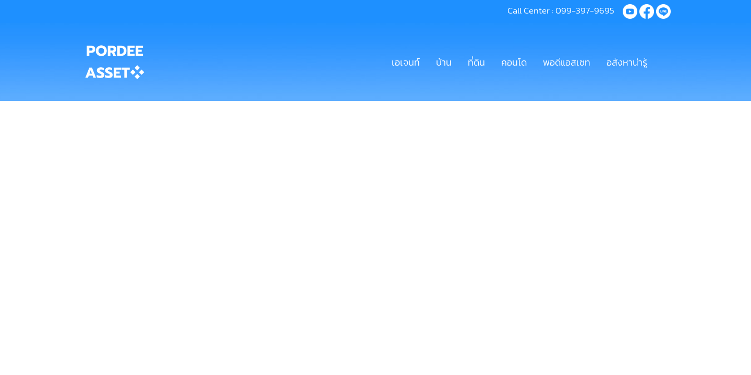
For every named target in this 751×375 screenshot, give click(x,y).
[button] (664, 62)
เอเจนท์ (406, 62)
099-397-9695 (584, 10)
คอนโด (514, 62)
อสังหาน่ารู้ (627, 62)
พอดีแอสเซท (566, 62)
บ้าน (444, 62)
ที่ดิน (476, 62)
